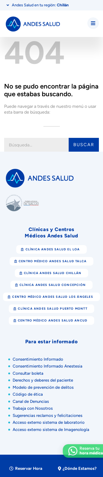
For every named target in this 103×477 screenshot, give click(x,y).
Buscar (83, 144)
